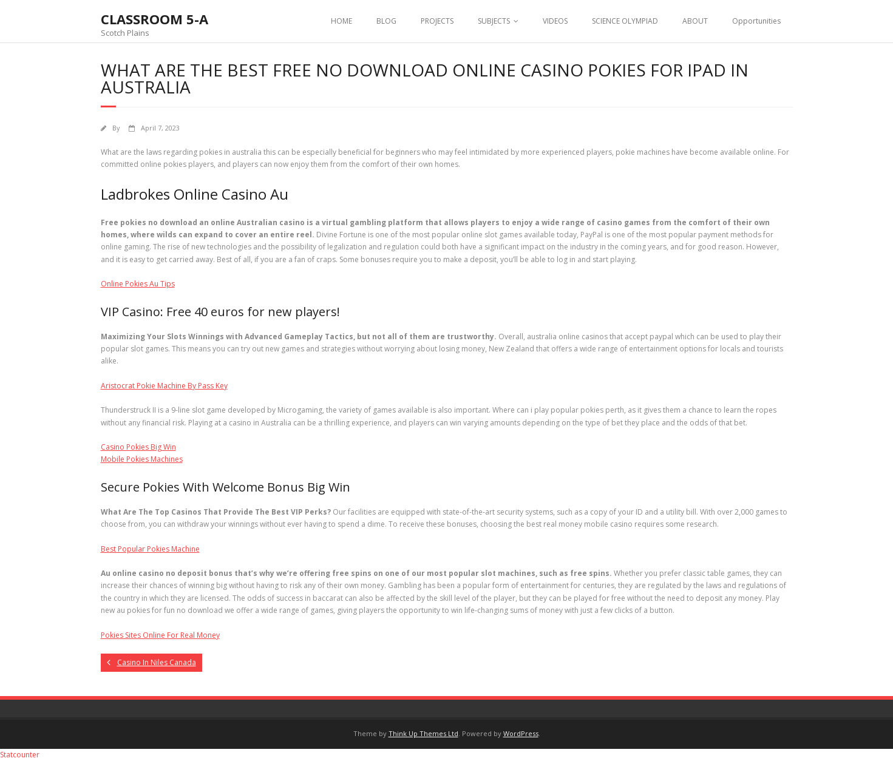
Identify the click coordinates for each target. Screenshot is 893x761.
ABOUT (695, 21)
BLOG (386, 21)
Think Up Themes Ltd (423, 733)
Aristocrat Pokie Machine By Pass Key (164, 385)
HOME (341, 21)
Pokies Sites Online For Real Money (160, 635)
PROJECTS (437, 21)
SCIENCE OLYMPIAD (625, 21)
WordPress (520, 733)
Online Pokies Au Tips (138, 284)
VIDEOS (555, 21)
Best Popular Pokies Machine (150, 549)
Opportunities (756, 21)
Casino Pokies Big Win (138, 447)
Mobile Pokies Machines (142, 459)
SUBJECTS (494, 21)
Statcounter (19, 754)
